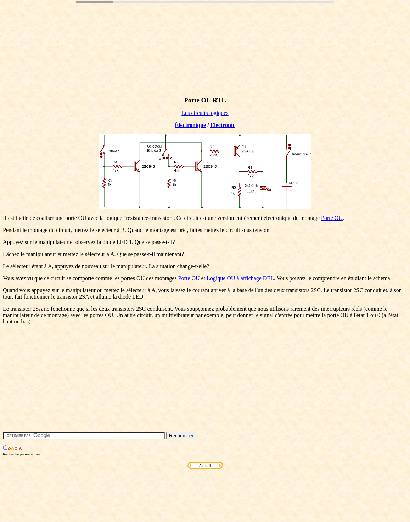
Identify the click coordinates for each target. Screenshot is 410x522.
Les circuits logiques (204, 113)
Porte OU (332, 218)
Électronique (190, 125)
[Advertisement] (132, 51)
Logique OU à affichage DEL (240, 278)
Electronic (222, 125)
